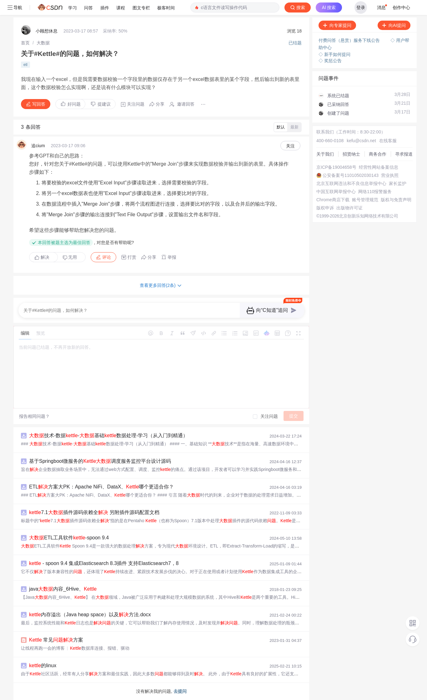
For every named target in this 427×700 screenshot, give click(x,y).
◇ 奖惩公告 (330, 60)
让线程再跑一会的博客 (43, 648)
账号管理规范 (365, 199)
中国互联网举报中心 (336, 191)
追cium (38, 145)
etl (25, 64)
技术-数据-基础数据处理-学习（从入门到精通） (108, 435)
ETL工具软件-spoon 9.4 (69, 537)
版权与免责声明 (396, 199)
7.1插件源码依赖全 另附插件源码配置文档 (94, 512)
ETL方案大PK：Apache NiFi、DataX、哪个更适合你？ (101, 486)
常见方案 (56, 639)
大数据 (43, 42)
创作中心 (401, 7)
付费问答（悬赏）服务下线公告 (350, 40)
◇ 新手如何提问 (334, 54)
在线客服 (388, 140)
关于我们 (325, 154)
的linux (42, 665)
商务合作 (377, 154)
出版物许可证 (349, 207)
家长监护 (397, 183)
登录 (360, 7)
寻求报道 (404, 154)
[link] (25, 42)
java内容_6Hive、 (63, 589)
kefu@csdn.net (361, 140)
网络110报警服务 (375, 191)
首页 (25, 42)
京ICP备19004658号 (336, 167)
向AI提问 (394, 25)
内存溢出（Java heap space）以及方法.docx (90, 614)
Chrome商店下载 (332, 199)
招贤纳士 (351, 154)
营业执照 (390, 175)
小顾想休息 (47, 30)
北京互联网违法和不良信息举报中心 (351, 183)
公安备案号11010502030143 (351, 175)
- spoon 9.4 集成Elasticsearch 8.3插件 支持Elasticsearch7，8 (103, 563)
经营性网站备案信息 (378, 167)
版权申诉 (325, 207)
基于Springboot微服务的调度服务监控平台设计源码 (100, 461)
